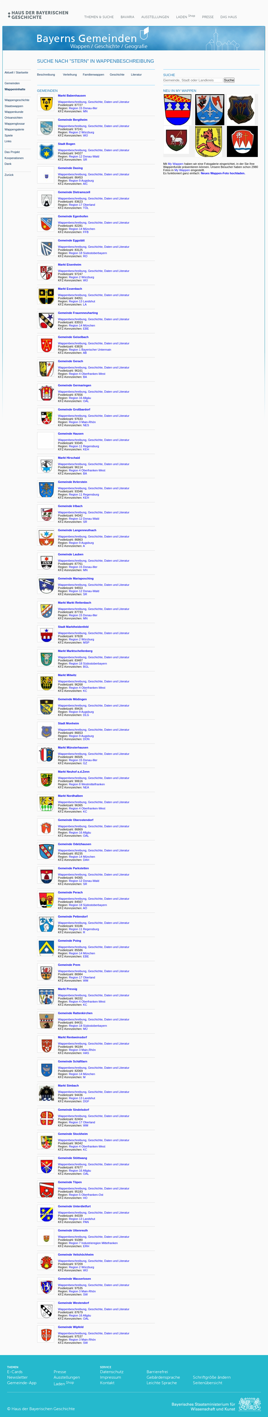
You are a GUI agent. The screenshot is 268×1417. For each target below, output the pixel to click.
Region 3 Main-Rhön (82, 422)
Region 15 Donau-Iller (83, 108)
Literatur (136, 74)
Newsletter (17, 1377)
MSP (86, 642)
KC (85, 690)
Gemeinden (12, 83)
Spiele (9, 135)
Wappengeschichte (17, 100)
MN (85, 111)
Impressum (110, 1377)
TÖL (86, 207)
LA (85, 304)
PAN (86, 1222)
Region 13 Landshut (82, 301)
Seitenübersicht (207, 1383)
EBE (86, 328)
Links (8, 141)
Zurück (9, 174)
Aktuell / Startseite (16, 72)
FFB (86, 232)
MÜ (85, 1028)
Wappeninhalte (15, 89)
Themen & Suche (99, 17)
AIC (85, 183)
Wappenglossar (15, 123)
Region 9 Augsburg (81, 180)
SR (85, 159)
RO (85, 256)
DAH (86, 859)
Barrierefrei (157, 1371)
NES (86, 425)
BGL (86, 666)
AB (85, 352)
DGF (86, 1101)
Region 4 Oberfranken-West (87, 373)
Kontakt (107, 1383)
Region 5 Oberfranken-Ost (86, 1194)
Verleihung (70, 74)
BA (85, 376)
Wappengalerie (14, 129)
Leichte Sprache (162, 1383)
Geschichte (117, 74)
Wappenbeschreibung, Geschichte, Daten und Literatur (94, 101)
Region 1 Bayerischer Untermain (90, 349)
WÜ (85, 135)
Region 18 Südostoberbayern (88, 253)
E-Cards (15, 1371)
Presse (208, 17)
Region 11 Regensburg (84, 446)
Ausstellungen (155, 17)
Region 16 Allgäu (80, 397)
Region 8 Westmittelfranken (87, 784)
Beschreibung (46, 74)
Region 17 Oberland (82, 204)
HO (85, 1197)
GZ (85, 763)
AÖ (85, 908)
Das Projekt (12, 152)
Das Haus (228, 17)
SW (85, 1294)
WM (85, 980)
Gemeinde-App (21, 1383)
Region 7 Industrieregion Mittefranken (93, 1243)
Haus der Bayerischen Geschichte (43, 1409)
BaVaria (127, 17)
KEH (86, 449)
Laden (185, 16)
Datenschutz (112, 1371)
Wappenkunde (14, 111)
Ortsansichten (14, 117)
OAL (86, 401)
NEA (86, 787)
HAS (86, 1053)
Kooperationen (14, 158)
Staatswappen (14, 106)
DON (86, 739)
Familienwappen (93, 74)
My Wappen (175, 163)
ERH (86, 1246)
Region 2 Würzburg (81, 132)
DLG (86, 715)
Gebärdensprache (163, 1377)
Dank (8, 163)
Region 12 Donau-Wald (84, 156)
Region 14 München (82, 228)
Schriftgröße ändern (212, 1377)
